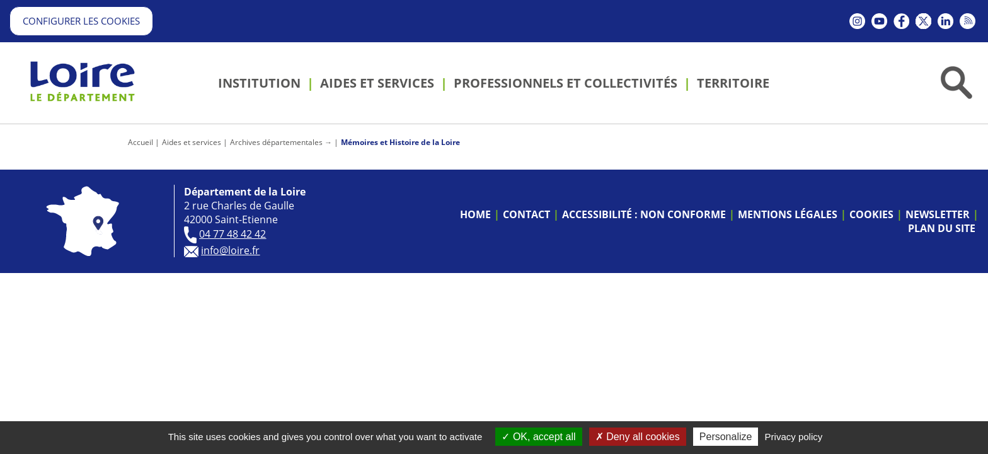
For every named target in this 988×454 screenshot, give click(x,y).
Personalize (725, 436)
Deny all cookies (637, 436)
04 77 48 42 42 (232, 234)
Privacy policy (794, 436)
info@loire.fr (230, 250)
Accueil (140, 142)
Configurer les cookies (81, 21)
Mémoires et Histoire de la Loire (400, 142)
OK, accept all (538, 436)
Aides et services (191, 142)
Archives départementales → (281, 142)
